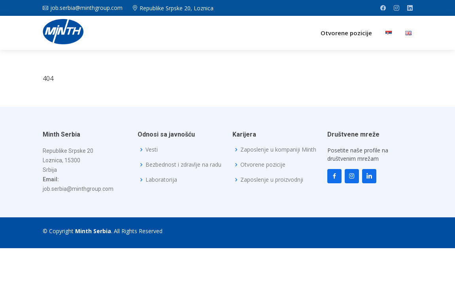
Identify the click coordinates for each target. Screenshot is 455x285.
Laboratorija (161, 179)
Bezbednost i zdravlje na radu (183, 164)
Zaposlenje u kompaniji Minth (278, 149)
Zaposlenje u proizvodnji (271, 179)
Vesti (151, 149)
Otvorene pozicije (346, 33)
